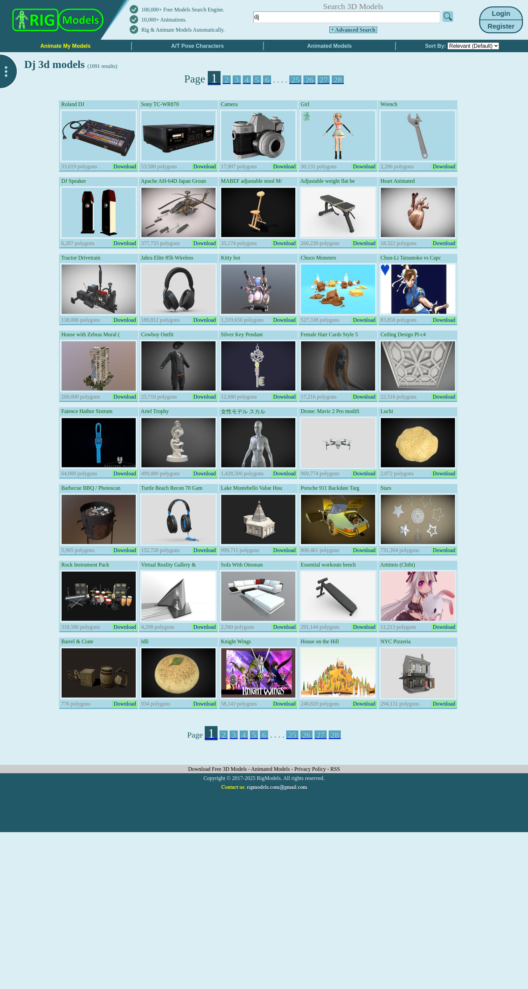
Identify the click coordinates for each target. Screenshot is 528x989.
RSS (335, 769)
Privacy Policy (310, 769)
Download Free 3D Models (218, 769)
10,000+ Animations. (164, 20)
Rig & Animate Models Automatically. (183, 30)
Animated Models (271, 769)
